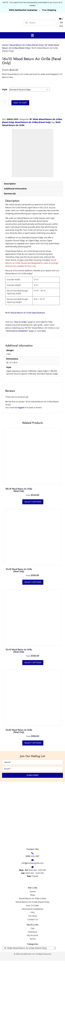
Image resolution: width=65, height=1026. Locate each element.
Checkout (32, 997)
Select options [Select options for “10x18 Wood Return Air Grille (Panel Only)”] (32, 647)
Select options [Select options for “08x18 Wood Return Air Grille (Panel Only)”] (32, 567)
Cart (32, 993)
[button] (32, 840)
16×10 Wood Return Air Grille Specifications (25, 378)
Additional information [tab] (15, 254)
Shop (32, 960)
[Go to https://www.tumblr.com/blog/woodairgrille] (43, 946)
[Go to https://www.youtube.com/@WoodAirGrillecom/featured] (39, 946)
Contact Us (32, 984)
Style (4, 89)
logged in (22, 473)
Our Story (32, 981)
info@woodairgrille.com (32, 928)
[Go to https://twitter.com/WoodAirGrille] (20, 946)
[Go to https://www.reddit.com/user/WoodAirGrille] (48, 946)
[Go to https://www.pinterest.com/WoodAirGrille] (25, 946)
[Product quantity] (5, 102)
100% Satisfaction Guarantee (23, 10)
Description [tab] (10, 249)
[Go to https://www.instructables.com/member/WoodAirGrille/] (34, 946)
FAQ (32, 977)
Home (5, 45)
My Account (32, 1000)
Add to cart (20, 103)
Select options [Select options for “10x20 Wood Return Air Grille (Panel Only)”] (32, 808)
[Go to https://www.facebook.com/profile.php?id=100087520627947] (15, 946)
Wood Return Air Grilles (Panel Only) (26, 45)
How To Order (32, 970)
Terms (33, 1004)
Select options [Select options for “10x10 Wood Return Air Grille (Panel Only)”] (32, 728)
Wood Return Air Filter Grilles (32, 963)
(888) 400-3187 (32, 921)
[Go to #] (29, 946)
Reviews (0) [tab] (10, 259)
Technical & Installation (32, 974)
